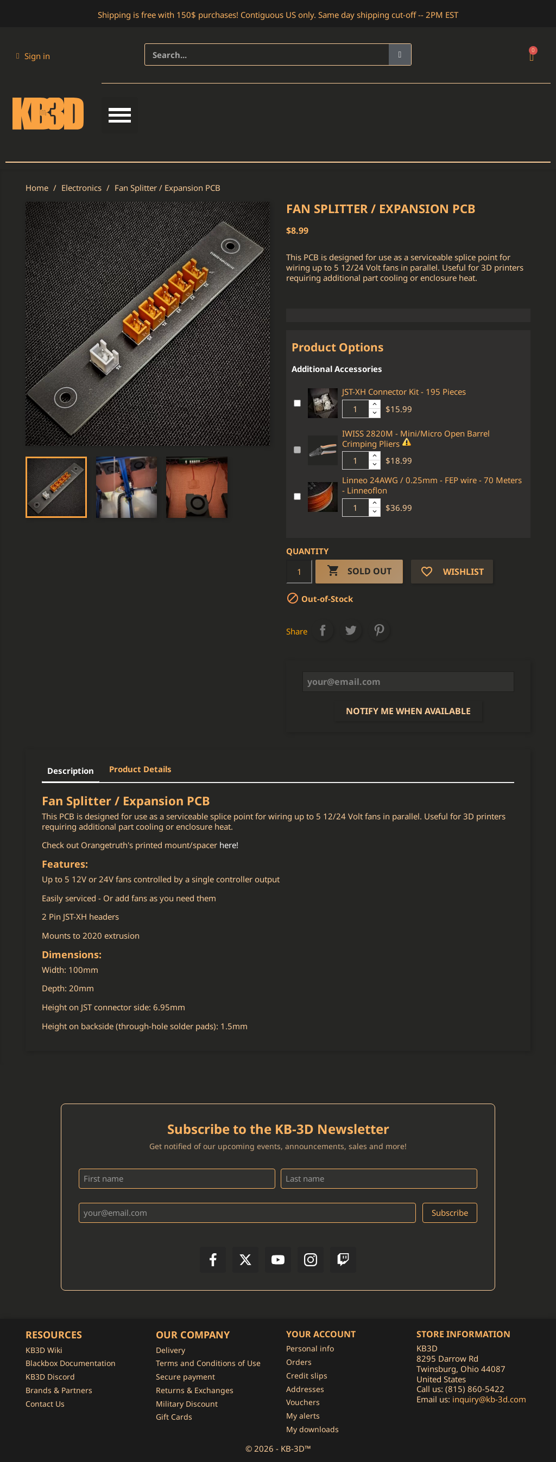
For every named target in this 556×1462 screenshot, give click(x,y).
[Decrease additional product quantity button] (375, 413)
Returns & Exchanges (194, 1390)
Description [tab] (70, 770)
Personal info (310, 1348)
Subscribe (450, 1212)
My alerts (303, 1415)
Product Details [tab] (140, 769)
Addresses (305, 1389)
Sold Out (359, 571)
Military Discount (187, 1404)
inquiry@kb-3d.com (489, 1399)
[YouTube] (278, 1260)
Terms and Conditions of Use (208, 1363)
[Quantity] (299, 571)
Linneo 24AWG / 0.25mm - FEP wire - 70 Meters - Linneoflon (432, 485)
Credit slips (306, 1375)
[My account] (33, 55)
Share (322, 630)
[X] (245, 1260)
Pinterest (379, 630)
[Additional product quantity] (355, 409)
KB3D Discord (50, 1376)
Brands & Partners (59, 1390)
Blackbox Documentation (71, 1363)
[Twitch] (343, 1260)
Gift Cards (174, 1417)
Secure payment (185, 1376)
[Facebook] (213, 1260)
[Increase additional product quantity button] (375, 404)
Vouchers (303, 1402)
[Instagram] (311, 1260)
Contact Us (45, 1404)
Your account (321, 1334)
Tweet (351, 630)
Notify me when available (408, 711)
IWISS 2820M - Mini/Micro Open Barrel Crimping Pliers (416, 438)
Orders (299, 1362)
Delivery (170, 1350)
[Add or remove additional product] (297, 403)
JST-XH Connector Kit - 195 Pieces (404, 391)
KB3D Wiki (44, 1350)
